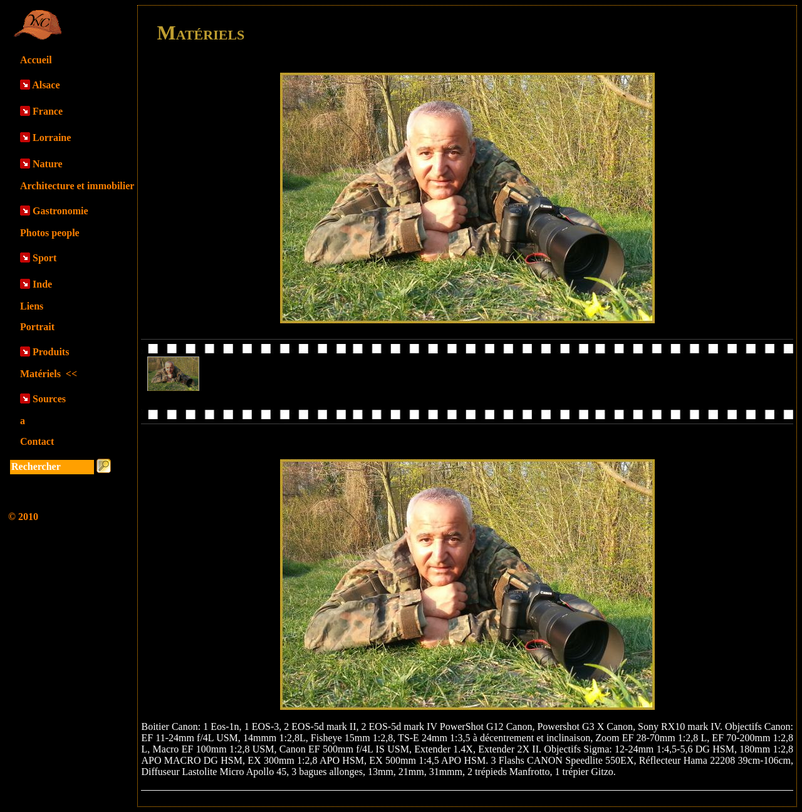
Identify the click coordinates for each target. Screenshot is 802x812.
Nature (48, 164)
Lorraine (52, 137)
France (48, 111)
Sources (49, 398)
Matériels (48, 373)
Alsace (46, 85)
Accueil (36, 60)
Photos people (50, 232)
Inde (42, 284)
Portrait (37, 326)
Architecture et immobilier (77, 185)
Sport (44, 257)
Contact (37, 441)
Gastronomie (60, 211)
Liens (31, 306)
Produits (51, 351)
